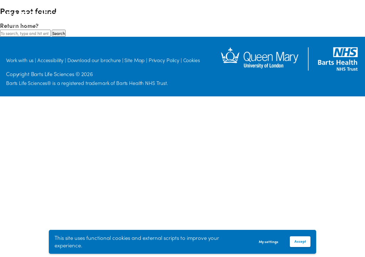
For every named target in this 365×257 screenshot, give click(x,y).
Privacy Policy (164, 60)
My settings (268, 241)
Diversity (177, 14)
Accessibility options (342, 17)
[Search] (308, 17)
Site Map (134, 60)
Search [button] (58, 33)
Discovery (147, 14)
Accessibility (50, 60)
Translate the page (355, 17)
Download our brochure (94, 60)
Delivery (209, 14)
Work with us (264, 14)
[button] (331, 17)
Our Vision (117, 14)
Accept (300, 241)
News (235, 14)
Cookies (191, 60)
